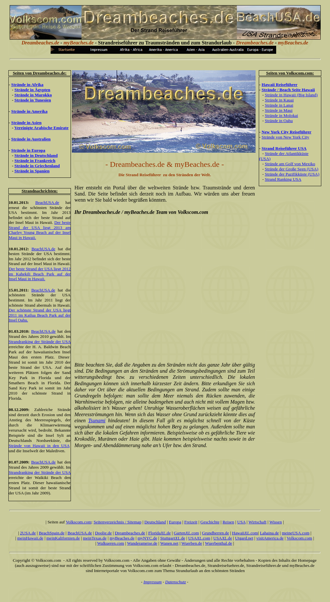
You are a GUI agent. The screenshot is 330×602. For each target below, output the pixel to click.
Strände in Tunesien (33, 100)
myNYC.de (147, 538)
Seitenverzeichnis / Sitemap (117, 522)
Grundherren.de (215, 532)
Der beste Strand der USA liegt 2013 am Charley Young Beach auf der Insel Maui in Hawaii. (40, 230)
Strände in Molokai (281, 115)
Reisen (228, 522)
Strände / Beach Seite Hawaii (288, 89)
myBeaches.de (122, 538)
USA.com (199, 538)
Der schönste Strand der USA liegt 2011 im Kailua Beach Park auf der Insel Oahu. (40, 315)
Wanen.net (169, 543)
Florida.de (159, 532)
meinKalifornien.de (63, 538)
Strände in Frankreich (35, 160)
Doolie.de (103, 532)
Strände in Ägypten (32, 89)
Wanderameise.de (142, 543)
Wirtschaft (257, 522)
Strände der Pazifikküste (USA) (292, 174)
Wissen (275, 522)
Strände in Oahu (279, 120)
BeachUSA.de (47, 202)
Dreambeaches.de (130, 532)
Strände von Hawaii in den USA (39, 445)
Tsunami (97, 420)
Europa (175, 522)
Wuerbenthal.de (218, 543)
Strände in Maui (279, 110)
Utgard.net (244, 538)
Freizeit (191, 522)
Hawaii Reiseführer (279, 84)
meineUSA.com (296, 532)
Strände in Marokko (33, 94)
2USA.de (28, 532)
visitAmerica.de (270, 538)
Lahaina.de (269, 532)
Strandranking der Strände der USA (40, 341)
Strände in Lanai (279, 105)
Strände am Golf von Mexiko (290, 163)
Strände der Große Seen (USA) (291, 169)
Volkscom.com (78, 522)
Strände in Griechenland (37, 165)
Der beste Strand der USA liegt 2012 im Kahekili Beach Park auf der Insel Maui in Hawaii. (40, 273)
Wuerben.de (191, 543)
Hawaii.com (245, 532)
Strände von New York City (285, 137)
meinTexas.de (94, 538)
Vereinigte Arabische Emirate (42, 127)
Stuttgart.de (172, 538)
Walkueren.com (110, 543)
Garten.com (186, 532)
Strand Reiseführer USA (284, 148)
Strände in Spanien (32, 170)
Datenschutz (175, 581)
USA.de (222, 538)
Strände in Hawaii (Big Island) (291, 94)
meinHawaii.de (30, 538)
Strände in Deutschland (36, 155)
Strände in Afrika (27, 84)
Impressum (152, 581)
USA (241, 522)
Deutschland (155, 522)
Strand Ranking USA (283, 179)
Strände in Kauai (279, 100)
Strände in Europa (28, 150)
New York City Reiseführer (286, 131)
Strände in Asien (26, 122)
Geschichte (209, 522)
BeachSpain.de (51, 532)
